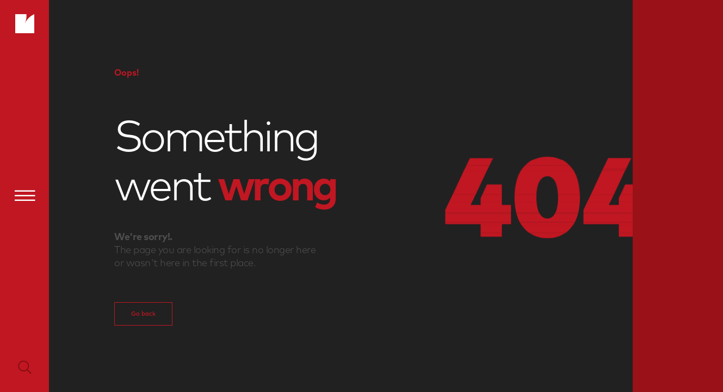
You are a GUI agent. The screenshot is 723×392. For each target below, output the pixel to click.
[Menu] (24, 195)
